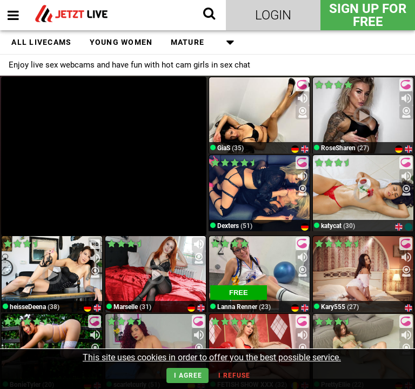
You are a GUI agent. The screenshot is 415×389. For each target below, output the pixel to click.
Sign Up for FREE (367, 15)
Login (273, 15)
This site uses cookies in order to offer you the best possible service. (212, 357)
